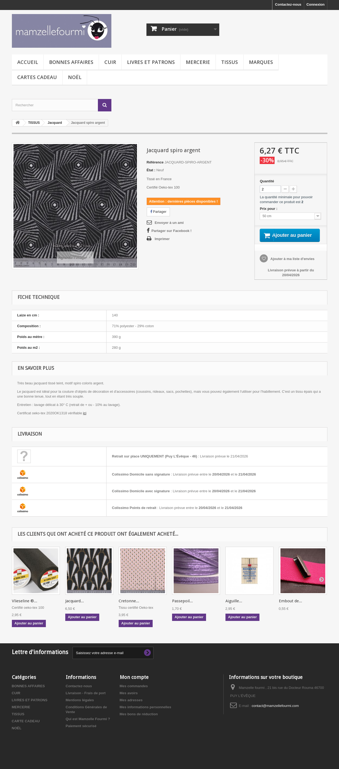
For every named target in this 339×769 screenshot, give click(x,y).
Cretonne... (129, 607)
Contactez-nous (288, 4)
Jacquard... (74, 607)
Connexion (315, 4)
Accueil (27, 62)
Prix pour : (269, 209)
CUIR (110, 62)
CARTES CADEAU (37, 77)
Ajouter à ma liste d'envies (291, 266)
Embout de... (290, 607)
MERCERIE (198, 62)
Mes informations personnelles (145, 714)
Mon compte (134, 684)
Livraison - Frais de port (86, 700)
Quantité (267, 181)
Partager (158, 212)
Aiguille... (233, 607)
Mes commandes (134, 693)
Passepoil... (182, 607)
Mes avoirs (129, 700)
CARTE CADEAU (26, 728)
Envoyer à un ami (169, 223)
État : (151, 170)
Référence (155, 162)
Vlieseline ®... (24, 607)
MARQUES (261, 62)
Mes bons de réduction (139, 721)
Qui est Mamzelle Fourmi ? (88, 726)
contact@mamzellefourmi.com (275, 712)
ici (84, 420)
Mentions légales (80, 707)
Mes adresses (131, 707)
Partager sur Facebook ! (172, 231)
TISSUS (229, 62)
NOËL (74, 77)
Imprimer (162, 239)
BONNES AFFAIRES (71, 62)
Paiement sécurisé (81, 733)
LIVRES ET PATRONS (151, 62)
